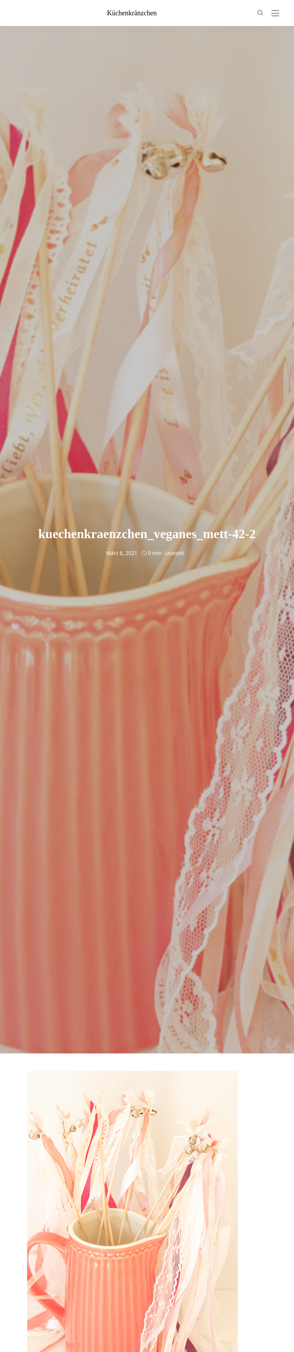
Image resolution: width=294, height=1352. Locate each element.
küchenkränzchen (132, 13)
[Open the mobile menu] (275, 13)
